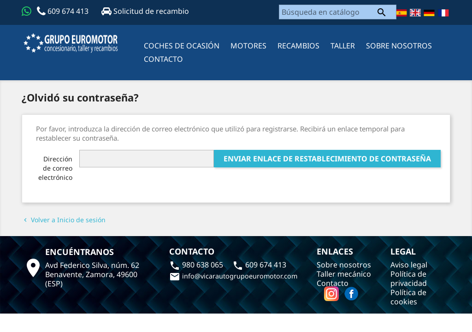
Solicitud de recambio (145, 11)
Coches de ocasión (181, 46)
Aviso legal (408, 265)
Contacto (332, 283)
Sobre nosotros (399, 46)
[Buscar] (337, 12)
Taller (342, 46)
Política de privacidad (408, 278)
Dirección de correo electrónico (55, 168)
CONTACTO (163, 59)
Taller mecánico (344, 274)
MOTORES (248, 46)
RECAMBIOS (298, 46)
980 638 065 (197, 265)
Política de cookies (408, 297)
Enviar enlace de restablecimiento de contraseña (327, 159)
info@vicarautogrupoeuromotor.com (233, 276)
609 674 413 (63, 11)
